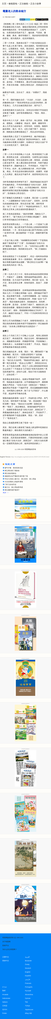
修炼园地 (12, 3)
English (27, 972)
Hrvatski (5, 994)
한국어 (4, 1009)
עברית (4, 987)
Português (28, 987)
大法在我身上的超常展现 (14, 482)
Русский (28, 991)
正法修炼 (23, 3)
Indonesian (6, 998)
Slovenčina (29, 994)
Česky (27, 964)
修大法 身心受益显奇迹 (14, 487)
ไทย (26, 1002)
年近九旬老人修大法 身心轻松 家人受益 (20, 479)
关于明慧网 (6, 941)
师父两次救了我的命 (12, 470)
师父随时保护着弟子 (12, 490)
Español (28, 976)
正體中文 (5, 957)
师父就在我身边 (10, 473)
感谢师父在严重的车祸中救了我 (16, 476)
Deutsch (28, 968)
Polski (4, 1013)
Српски (27, 998)
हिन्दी (3, 991)
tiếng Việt (28, 1013)
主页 (4, 3)
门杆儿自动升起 (10, 484)
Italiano (5, 1002)
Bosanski (28, 961)
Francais (28, 983)
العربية (27, 957)
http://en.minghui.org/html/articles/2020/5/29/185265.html (30, 457)
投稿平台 (5, 945)
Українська (29, 1009)
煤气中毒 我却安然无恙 (14, 468)
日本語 (4, 1006)
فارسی (27, 979)
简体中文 (5, 961)
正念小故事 (35, 3)
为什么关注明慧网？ (9, 949)
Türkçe (27, 1006)
